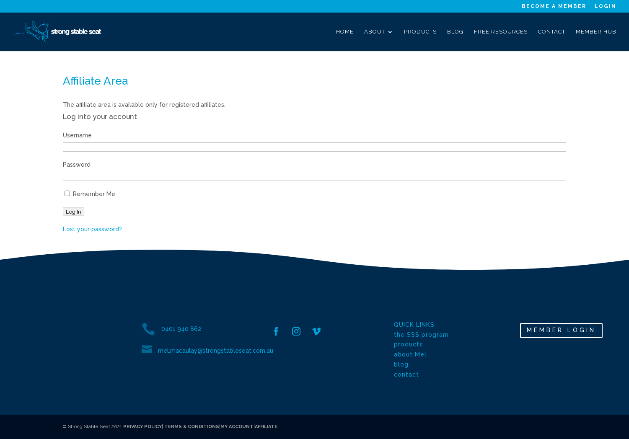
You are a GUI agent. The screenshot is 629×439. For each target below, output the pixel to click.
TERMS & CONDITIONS (191, 426)
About (374, 32)
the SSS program (421, 334)
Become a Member (554, 6)
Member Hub (596, 32)
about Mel (410, 354)
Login (605, 6)
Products (420, 32)
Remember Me (90, 194)
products (408, 344)
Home (345, 32)
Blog (455, 32)
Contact (551, 32)
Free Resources (501, 32)
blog (401, 364)
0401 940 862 (181, 328)
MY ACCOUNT (237, 426)
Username (77, 135)
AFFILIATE (266, 426)
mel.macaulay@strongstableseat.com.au (215, 350)
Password (77, 164)
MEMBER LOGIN (561, 330)
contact (406, 374)
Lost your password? (92, 229)
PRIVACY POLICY (142, 426)
